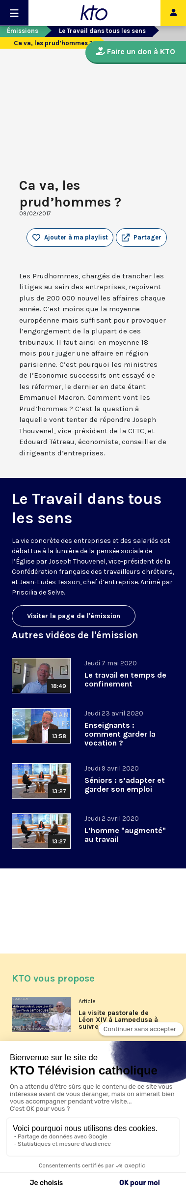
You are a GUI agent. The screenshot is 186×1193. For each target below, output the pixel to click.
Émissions (22, 30)
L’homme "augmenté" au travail (125, 835)
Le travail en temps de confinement (125, 679)
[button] (141, 237)
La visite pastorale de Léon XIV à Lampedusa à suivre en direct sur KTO (118, 1020)
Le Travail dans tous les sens (102, 30)
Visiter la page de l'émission (73, 616)
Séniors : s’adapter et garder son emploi (124, 784)
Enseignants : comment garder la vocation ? (120, 733)
